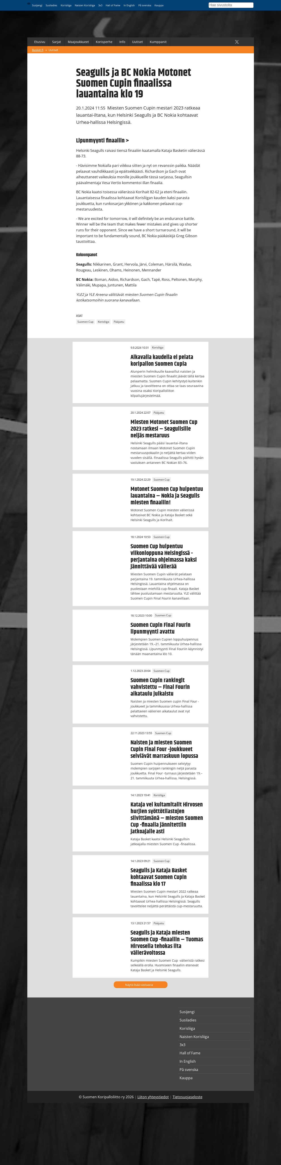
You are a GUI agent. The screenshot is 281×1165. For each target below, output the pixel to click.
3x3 (100, 5)
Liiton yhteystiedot (153, 1096)
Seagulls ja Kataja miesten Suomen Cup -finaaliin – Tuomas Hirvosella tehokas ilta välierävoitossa (167, 943)
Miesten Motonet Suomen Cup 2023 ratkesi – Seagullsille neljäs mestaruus (164, 428)
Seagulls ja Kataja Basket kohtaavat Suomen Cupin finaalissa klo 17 (159, 877)
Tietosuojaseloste (187, 1096)
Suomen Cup (85, 322)
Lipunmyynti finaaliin (100, 140)
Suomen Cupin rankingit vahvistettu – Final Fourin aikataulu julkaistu (160, 687)
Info (122, 42)
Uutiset (137, 42)
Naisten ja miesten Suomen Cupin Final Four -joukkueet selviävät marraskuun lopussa (164, 749)
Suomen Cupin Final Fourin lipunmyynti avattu (161, 628)
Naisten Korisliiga (85, 5)
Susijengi (37, 5)
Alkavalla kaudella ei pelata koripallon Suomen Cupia (162, 361)
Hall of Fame (113, 5)
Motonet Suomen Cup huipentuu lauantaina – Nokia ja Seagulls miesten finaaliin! (167, 495)
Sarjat (56, 42)
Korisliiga (66, 5)
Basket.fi (37, 50)
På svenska (144, 5)
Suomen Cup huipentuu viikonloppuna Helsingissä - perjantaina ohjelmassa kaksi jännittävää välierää (164, 556)
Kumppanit (158, 42)
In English (129, 5)
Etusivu (39, 42)
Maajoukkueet (78, 42)
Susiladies (51, 5)
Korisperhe (104, 42)
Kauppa (158, 5)
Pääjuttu (119, 322)
